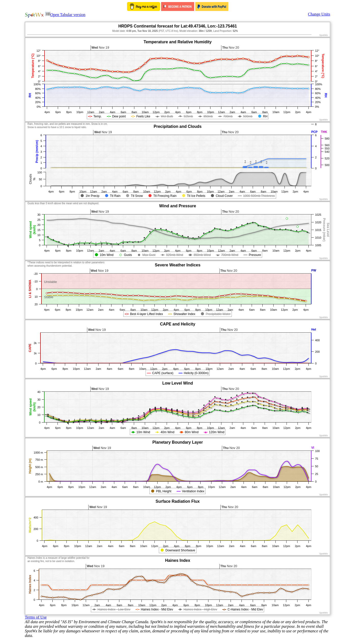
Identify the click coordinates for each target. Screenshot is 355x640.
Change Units (319, 14)
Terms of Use (36, 617)
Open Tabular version (65, 14)
